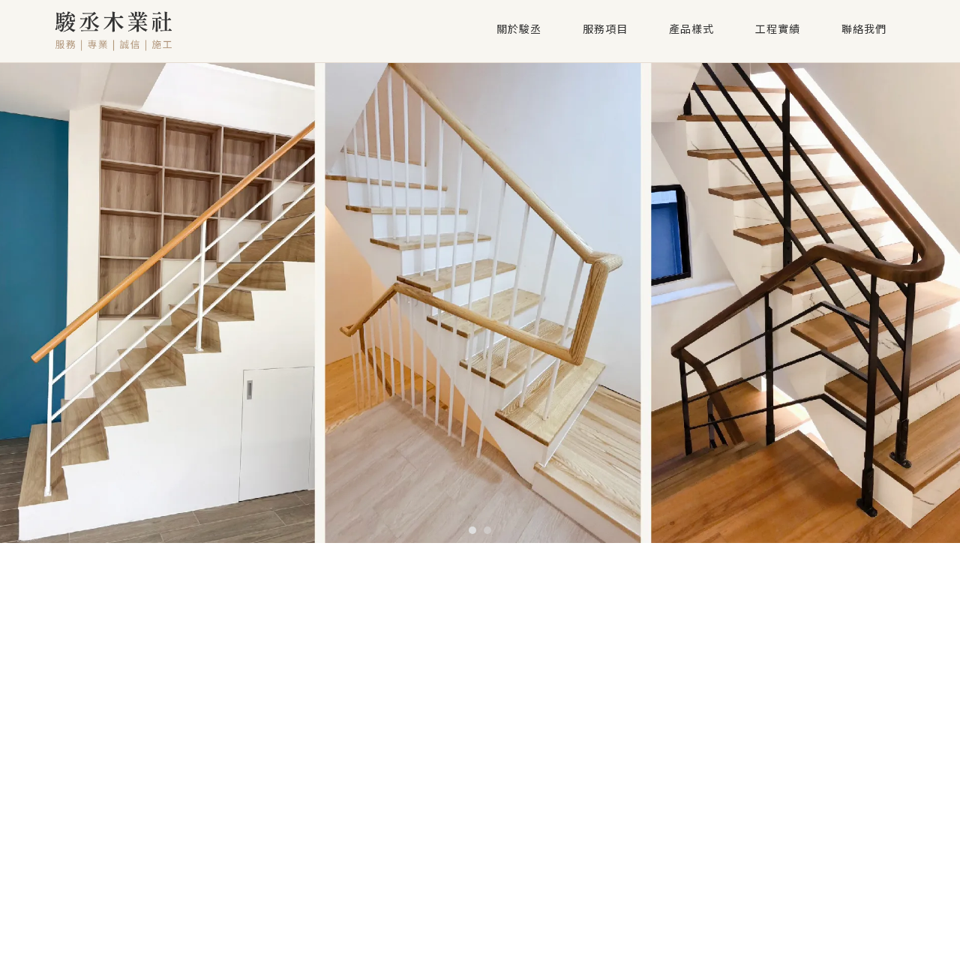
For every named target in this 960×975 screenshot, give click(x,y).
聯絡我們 (864, 29)
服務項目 (605, 29)
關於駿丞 (519, 29)
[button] (472, 530)
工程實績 (777, 29)
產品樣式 (691, 29)
